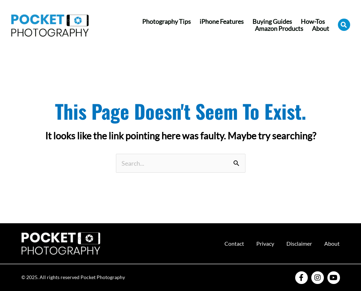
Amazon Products (279, 28)
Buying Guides (272, 21)
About (320, 28)
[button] (344, 25)
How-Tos (313, 21)
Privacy (265, 243)
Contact (234, 243)
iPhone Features (222, 21)
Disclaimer (299, 243)
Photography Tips (166, 21)
